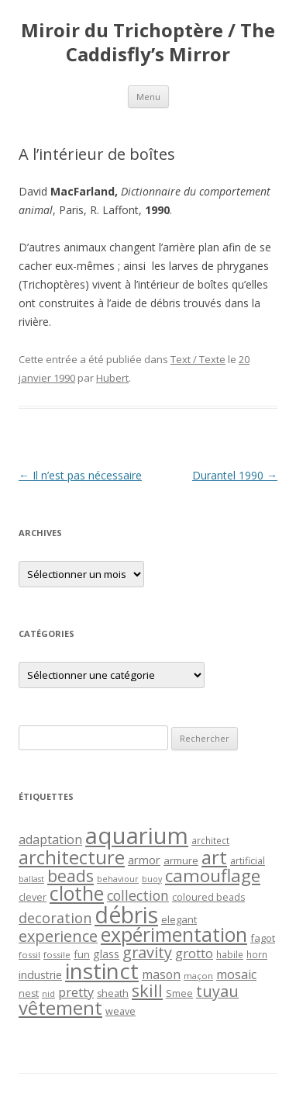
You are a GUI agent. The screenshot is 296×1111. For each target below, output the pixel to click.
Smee (179, 993)
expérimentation (174, 934)
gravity (147, 952)
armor (144, 859)
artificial (247, 860)
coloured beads (208, 897)
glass (106, 954)
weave (120, 1011)
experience (58, 936)
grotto (194, 953)
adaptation (50, 839)
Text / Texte (197, 359)
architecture (72, 857)
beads (70, 875)
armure (180, 860)
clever (32, 897)
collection (138, 895)
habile (229, 954)
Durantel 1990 (234, 475)
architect (210, 840)
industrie (40, 974)
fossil (29, 954)
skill (147, 990)
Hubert (112, 378)
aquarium (136, 835)
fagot (262, 938)
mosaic (236, 974)
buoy (152, 879)
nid (48, 993)
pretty (76, 992)
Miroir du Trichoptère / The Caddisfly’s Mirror (148, 43)
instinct (102, 970)
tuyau (217, 991)
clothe (77, 893)
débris (126, 914)
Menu (148, 96)
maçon (198, 975)
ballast (31, 879)
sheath (113, 993)
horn (256, 954)
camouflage (212, 876)
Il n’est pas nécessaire (80, 475)
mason (161, 974)
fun (82, 954)
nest (29, 993)
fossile (57, 954)
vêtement (60, 1007)
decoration (55, 918)
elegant (179, 919)
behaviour (118, 879)
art (214, 857)
